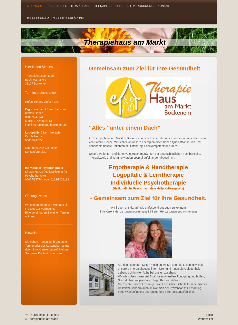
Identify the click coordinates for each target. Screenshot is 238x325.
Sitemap (54, 314)
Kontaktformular (35, 151)
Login (209, 314)
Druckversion (36, 314)
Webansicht (205, 319)
